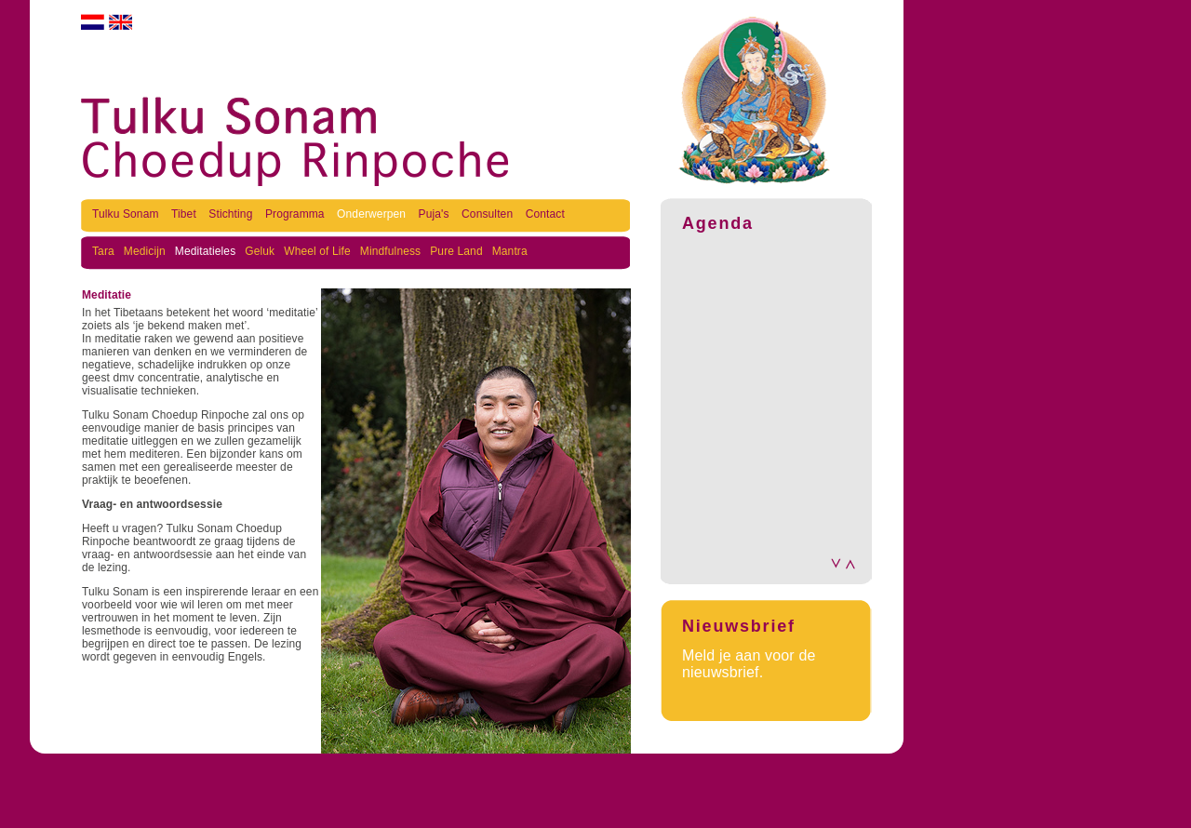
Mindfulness (390, 251)
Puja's (435, 213)
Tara (103, 251)
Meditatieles (205, 251)
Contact (545, 213)
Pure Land (456, 251)
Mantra (510, 251)
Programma (296, 213)
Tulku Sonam (127, 213)
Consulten (489, 213)
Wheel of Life (317, 251)
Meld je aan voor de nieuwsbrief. (749, 664)
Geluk (259, 251)
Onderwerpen (372, 213)
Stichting (232, 213)
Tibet (185, 213)
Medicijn (145, 251)
